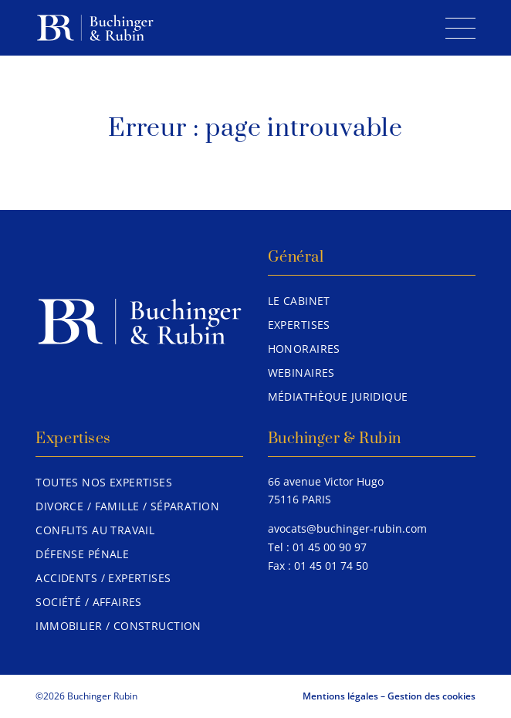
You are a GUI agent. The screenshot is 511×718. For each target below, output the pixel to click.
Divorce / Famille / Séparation (127, 506)
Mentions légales (340, 696)
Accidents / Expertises (103, 578)
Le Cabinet (299, 300)
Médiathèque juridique (338, 396)
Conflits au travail (95, 530)
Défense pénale (82, 554)
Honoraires (304, 348)
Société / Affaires (89, 601)
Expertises (299, 324)
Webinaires (301, 372)
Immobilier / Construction (118, 625)
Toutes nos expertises (104, 482)
